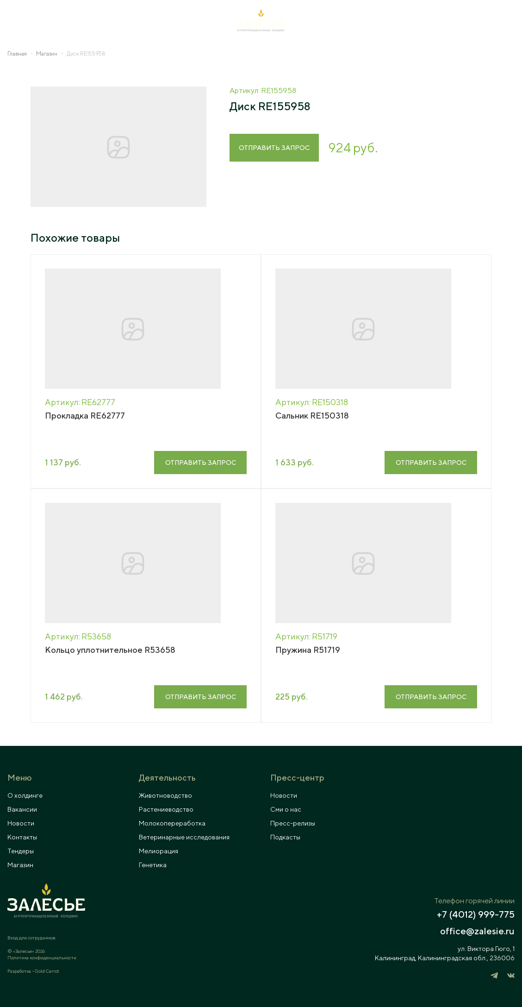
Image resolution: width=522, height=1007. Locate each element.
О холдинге (25, 795)
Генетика (153, 865)
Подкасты (285, 837)
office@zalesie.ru (477, 931)
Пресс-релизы (292, 823)
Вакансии (22, 809)
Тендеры (20, 851)
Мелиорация (158, 851)
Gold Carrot (47, 971)
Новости (20, 823)
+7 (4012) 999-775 (476, 914)
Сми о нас (285, 809)
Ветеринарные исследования (184, 837)
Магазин (46, 53)
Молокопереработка (172, 823)
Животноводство (165, 795)
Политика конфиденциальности (41, 957)
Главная (17, 53)
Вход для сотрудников (31, 937)
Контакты (22, 837)
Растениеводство (166, 809)
